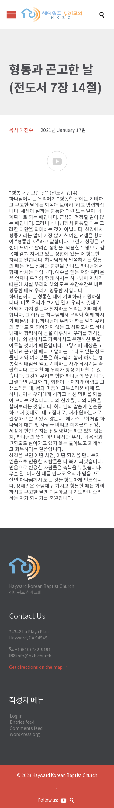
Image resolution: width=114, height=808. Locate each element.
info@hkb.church (33, 656)
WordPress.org (25, 734)
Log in (16, 716)
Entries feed (22, 722)
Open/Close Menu (11, 14)
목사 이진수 (21, 129)
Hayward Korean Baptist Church (64, 775)
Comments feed (26, 728)
